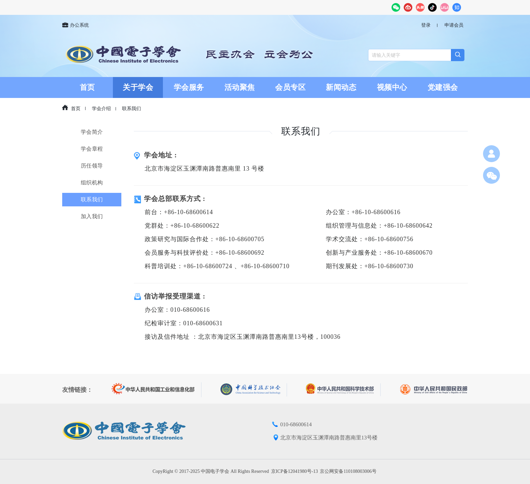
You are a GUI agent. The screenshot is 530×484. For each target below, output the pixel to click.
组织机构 (92, 182)
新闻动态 (341, 87)
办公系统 (75, 25)
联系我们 (131, 108)
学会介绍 (101, 108)
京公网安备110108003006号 (348, 471)
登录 (426, 25)
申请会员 (453, 25)
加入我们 (92, 216)
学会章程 (92, 149)
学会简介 (92, 132)
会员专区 (290, 87)
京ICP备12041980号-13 (294, 471)
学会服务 (189, 87)
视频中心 (392, 87)
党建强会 (443, 87)
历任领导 (92, 166)
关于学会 (138, 87)
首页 (87, 87)
